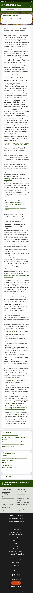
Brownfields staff (15, 218)
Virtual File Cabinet (10, 403)
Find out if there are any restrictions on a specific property (14, 438)
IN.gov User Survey (16, 537)
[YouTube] (13, 510)
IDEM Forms (5, 462)
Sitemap (16, 546)
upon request (12, 331)
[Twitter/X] (6, 510)
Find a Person (16, 524)
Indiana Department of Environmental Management (12, 5)
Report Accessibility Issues (16, 586)
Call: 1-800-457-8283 (16, 529)
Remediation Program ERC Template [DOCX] (17, 143)
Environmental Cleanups (15, 18)
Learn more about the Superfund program (13, 444)
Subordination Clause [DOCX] (12, 275)
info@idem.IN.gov (25, 502)
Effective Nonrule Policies (12, 414)
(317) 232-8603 (21, 494)
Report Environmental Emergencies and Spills (8, 497)
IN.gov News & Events (16, 559)
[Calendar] (23, 510)
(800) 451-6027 (21, 498)
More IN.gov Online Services (9, 467)
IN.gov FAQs (16, 548)
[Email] (20, 510)
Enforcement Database (8, 460)
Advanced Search (16, 540)
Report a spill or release (8, 446)
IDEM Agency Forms (12, 202)
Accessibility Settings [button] (16, 579)
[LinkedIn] (16, 510)
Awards (16, 570)
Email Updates (16, 562)
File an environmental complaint (10, 435)
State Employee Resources (16, 551)
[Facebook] (3, 510)
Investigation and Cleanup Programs (14, 20)
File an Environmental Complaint (7, 505)
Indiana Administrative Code (16, 568)
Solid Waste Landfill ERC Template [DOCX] (16, 145)
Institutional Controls (21, 194)
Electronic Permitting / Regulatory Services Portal (14, 458)
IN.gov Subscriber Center (8, 470)
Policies (16, 543)
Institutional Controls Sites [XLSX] (14, 78)
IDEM (5, 18)
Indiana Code (16, 565)
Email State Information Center (16, 521)
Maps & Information (16, 557)
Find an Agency (16, 526)
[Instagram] (10, 510)
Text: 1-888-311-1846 (15, 532)
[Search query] (16, 9)
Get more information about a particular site (13, 441)
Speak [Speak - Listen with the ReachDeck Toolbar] (15, 583)
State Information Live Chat (16, 518)
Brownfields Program (9, 216)
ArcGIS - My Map (9, 380)
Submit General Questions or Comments (6, 493)
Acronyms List (6, 455)
